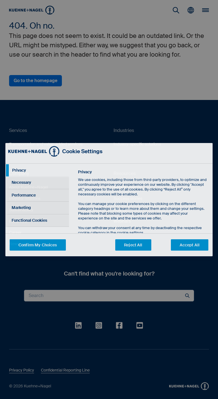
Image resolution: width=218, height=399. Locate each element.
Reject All (133, 244)
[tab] (37, 170)
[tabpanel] (143, 215)
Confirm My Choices (37, 244)
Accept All (190, 244)
